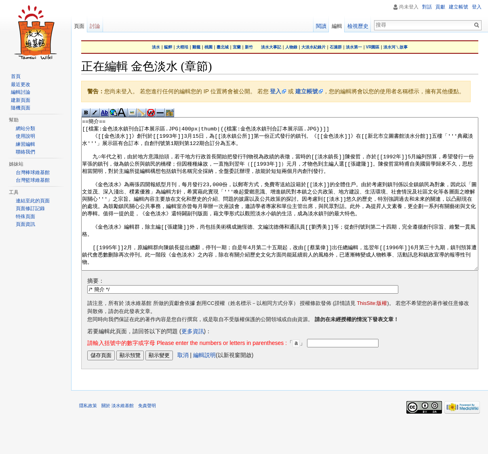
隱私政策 (88, 435)
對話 (427, 7)
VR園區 (373, 47)
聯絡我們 (25, 152)
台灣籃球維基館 (33, 180)
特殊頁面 (25, 216)
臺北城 (223, 47)
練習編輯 (25, 144)
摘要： (95, 311)
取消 (183, 385)
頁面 (79, 26)
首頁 (16, 76)
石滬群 (336, 47)
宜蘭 (237, 47)
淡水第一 (354, 47)
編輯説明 (204, 385)
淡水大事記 (271, 47)
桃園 (208, 47)
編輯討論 (20, 92)
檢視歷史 (357, 26)
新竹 (249, 47)
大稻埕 (182, 47)
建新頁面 (20, 100)
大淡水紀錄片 (313, 47)
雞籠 (196, 47)
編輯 (337, 26)
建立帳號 (306, 91)
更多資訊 (192, 361)
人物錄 (291, 47)
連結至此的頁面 (33, 201)
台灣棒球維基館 (33, 172)
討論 (95, 26)
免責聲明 (147, 435)
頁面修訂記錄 (30, 208)
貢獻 (440, 7)
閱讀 (321, 26)
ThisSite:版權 (372, 333)
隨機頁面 (20, 108)
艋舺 (168, 47)
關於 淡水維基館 (117, 435)
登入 (275, 91)
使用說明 (25, 136)
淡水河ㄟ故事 (395, 47)
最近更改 (20, 84)
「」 (196, 373)
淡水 (156, 47)
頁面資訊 (25, 224)
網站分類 (25, 128)
